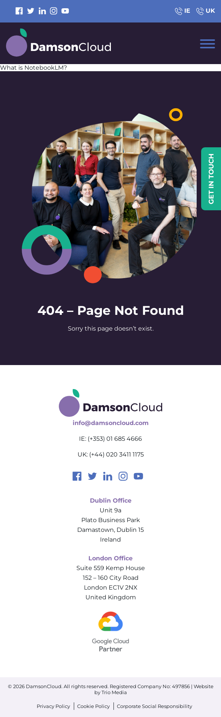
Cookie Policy (93, 706)
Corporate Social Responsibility (154, 706)
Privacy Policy (53, 706)
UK (205, 10)
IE (182, 10)
